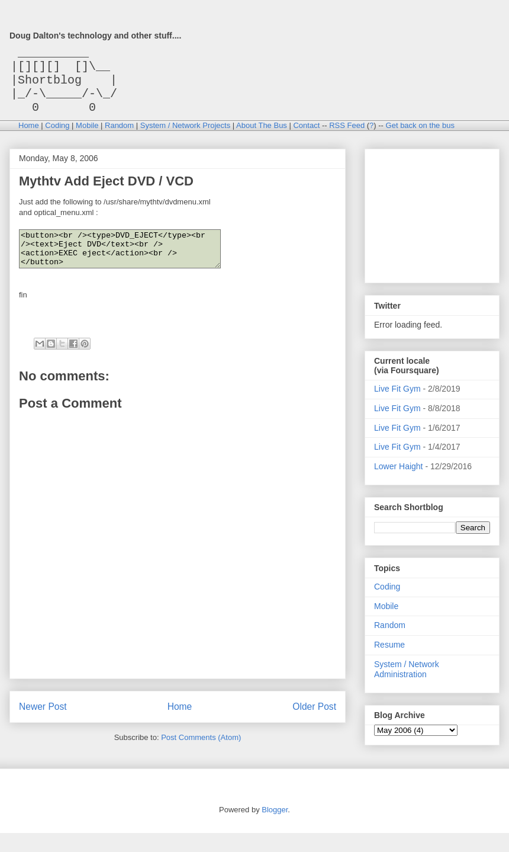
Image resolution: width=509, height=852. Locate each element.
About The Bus (261, 137)
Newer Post (43, 725)
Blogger (275, 828)
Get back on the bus (420, 137)
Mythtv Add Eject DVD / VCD (106, 192)
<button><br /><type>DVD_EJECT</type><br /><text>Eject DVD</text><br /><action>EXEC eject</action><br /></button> (131, 264)
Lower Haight (398, 478)
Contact (306, 137)
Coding (57, 137)
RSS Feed (347, 137)
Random (119, 137)
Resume (389, 656)
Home (28, 137)
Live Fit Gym (397, 400)
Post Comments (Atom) (201, 756)
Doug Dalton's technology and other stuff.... (95, 35)
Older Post (314, 725)
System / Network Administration (406, 681)
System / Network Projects (185, 137)
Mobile (87, 137)
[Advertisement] (433, 224)
